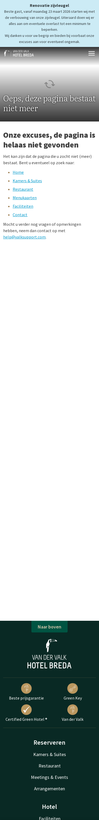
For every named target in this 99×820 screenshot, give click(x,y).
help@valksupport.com (24, 237)
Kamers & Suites (27, 180)
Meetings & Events (49, 777)
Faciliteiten (23, 206)
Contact (20, 214)
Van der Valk (72, 713)
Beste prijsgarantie (26, 692)
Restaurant (23, 189)
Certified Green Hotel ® (26, 713)
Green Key (73, 692)
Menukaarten (25, 197)
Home (18, 172)
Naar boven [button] (49, 627)
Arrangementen (49, 789)
